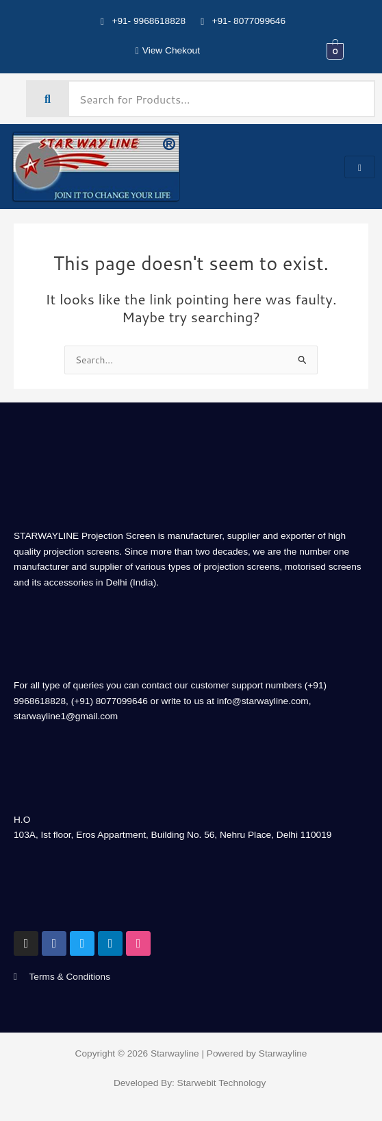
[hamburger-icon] (359, 167)
